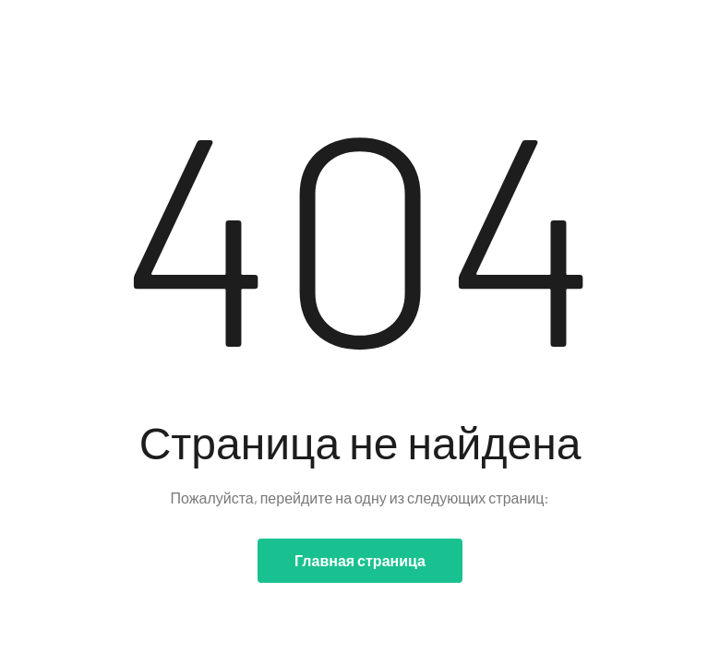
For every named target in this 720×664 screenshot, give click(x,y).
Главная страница (360, 560)
